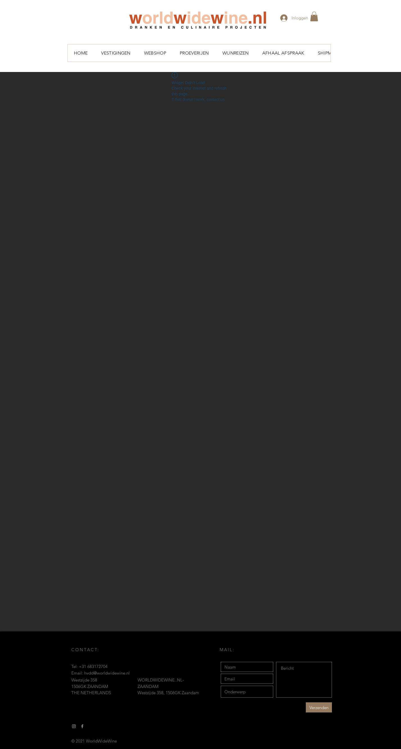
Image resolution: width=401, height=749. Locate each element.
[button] (314, 16)
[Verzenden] (319, 707)
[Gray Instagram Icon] (73, 726)
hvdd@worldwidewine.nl (107, 673)
